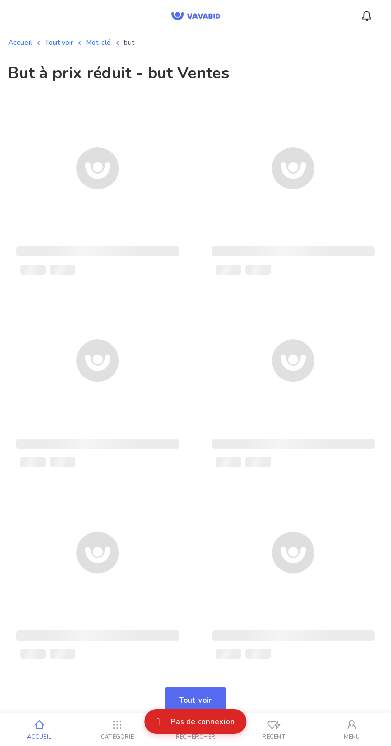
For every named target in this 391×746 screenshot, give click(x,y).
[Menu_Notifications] (366, 16)
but (129, 42)
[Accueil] (39, 729)
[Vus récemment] (274, 729)
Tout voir (59, 42)
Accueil (20, 42)
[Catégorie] (117, 729)
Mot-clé (98, 42)
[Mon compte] (352, 729)
